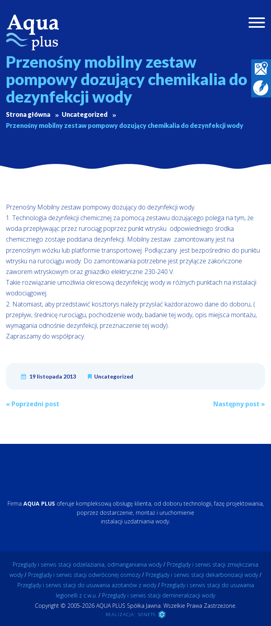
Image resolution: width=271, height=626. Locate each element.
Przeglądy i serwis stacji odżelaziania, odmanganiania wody (87, 564)
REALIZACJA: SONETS (136, 614)
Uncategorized (113, 376)
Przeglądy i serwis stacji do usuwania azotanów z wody (86, 585)
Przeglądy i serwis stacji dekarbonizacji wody (202, 574)
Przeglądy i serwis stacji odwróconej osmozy (84, 574)
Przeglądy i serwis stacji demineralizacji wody (158, 595)
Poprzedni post (32, 404)
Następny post (239, 404)
